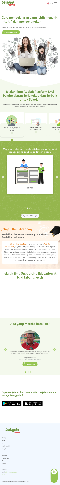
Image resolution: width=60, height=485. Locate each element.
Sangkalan (4, 455)
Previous (3, 177)
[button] (50, 3)
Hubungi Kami (5, 458)
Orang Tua (4, 449)
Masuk (3, 461)
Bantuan (4, 463)
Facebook (4, 474)
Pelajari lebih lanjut (12, 32)
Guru (3, 443)
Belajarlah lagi (31, 364)
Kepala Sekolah (6, 446)
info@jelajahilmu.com (11, 472)
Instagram (4, 476)
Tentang (4, 437)
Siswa (3, 440)
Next (57, 177)
